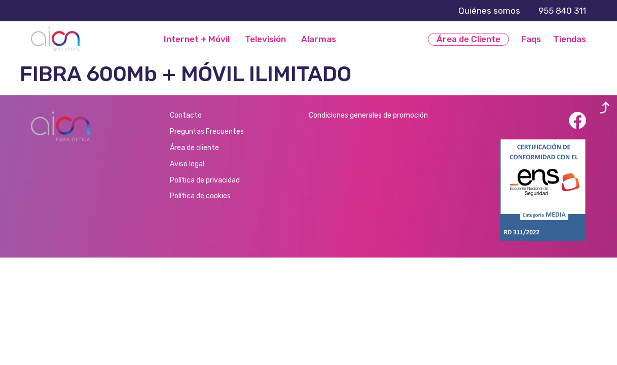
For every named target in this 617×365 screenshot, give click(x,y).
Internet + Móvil (197, 39)
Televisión (265, 39)
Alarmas (318, 39)
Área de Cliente (468, 39)
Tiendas (569, 39)
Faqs (531, 39)
